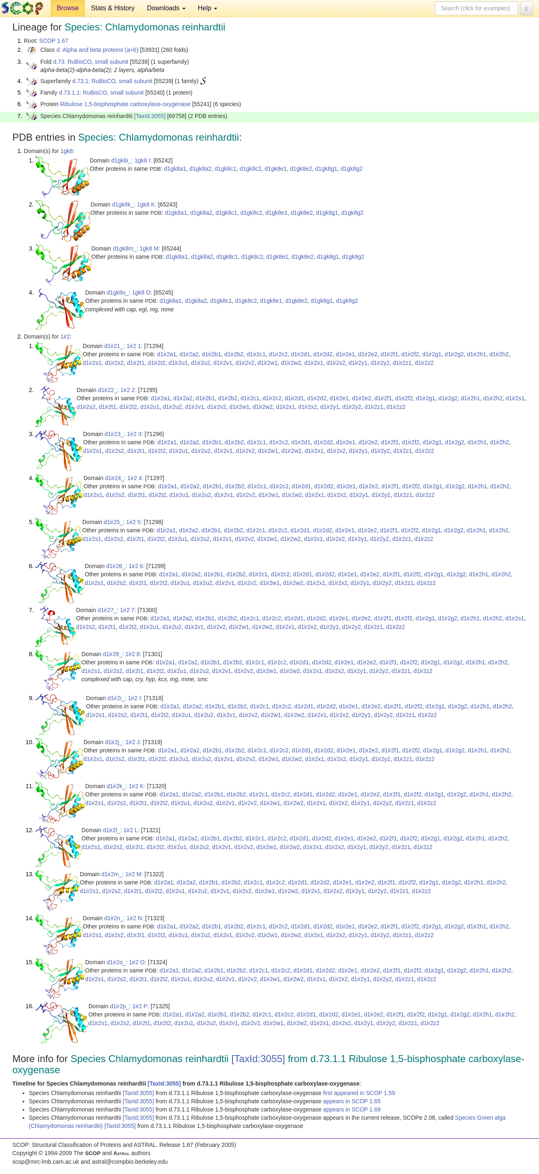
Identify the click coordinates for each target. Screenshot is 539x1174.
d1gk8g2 (352, 168)
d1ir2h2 (499, 354)
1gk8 (66, 151)
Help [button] (207, 8)
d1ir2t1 (135, 363)
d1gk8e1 (276, 168)
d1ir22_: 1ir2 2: (117, 390)
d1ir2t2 (156, 363)
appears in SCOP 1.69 (352, 1109)
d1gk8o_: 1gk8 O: (129, 292)
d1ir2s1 (92, 363)
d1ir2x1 (313, 363)
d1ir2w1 (268, 363)
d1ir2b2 (234, 354)
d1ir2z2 (424, 363)
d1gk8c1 (226, 168)
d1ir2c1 (256, 354)
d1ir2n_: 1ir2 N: (124, 918)
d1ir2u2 (200, 363)
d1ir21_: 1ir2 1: (123, 346)
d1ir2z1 (402, 363)
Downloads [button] (166, 8)
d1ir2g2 (454, 354)
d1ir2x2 (335, 363)
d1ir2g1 (431, 354)
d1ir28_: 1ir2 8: (122, 654)
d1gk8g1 (326, 168)
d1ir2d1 (300, 354)
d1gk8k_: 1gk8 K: (134, 204)
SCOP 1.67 (53, 40)
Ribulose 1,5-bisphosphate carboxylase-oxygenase (125, 104)
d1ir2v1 (223, 363)
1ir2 (65, 336)
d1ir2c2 (278, 354)
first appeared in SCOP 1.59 (359, 1093)
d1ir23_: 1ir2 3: (124, 434)
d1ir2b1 (211, 354)
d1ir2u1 (178, 363)
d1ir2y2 (380, 363)
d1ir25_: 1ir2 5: (123, 522)
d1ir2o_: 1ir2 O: (126, 962)
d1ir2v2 (244, 363)
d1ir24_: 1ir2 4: (124, 478)
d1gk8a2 (200, 168)
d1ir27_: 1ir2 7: (117, 610)
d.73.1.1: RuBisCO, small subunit (101, 92)
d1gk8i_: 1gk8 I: (131, 160)
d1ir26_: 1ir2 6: (125, 566)
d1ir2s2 (114, 363)
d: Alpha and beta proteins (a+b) (97, 49)
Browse (68, 8)
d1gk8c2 (250, 168)
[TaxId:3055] (149, 116)
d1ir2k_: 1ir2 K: (126, 786)
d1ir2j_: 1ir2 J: (123, 742)
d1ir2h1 (476, 354)
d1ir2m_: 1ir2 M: (122, 874)
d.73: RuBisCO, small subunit (90, 61)
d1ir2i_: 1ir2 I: (124, 698)
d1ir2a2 (189, 354)
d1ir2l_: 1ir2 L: (121, 830)
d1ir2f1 (389, 354)
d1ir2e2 (367, 354)
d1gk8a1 (175, 168)
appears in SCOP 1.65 (352, 1101)
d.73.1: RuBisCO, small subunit (112, 81)
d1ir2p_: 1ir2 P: (129, 1006)
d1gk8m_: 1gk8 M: (136, 248)
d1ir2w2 (291, 363)
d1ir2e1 (345, 354)
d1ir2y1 (357, 363)
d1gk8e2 (301, 168)
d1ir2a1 (167, 354)
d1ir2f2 (410, 354)
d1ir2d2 (322, 354)
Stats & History (113, 8)
